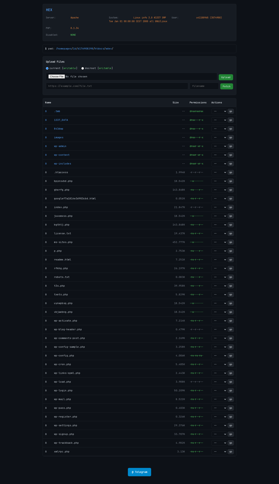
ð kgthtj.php (57, 224)
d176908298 (85, 48)
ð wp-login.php (59, 390)
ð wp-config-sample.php (65, 346)
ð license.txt (58, 233)
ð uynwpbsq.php (59, 303)
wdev (109, 48)
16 (74, 48)
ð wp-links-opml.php (62, 373)
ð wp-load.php (58, 381)
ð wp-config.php (59, 355)
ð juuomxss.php (59, 216)
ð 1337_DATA (56, 120)
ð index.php (56, 207)
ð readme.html (58, 259)
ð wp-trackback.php (62, 442)
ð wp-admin (55, 146)
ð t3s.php (55, 285)
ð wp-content (57, 154)
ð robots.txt (57, 277)
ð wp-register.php (61, 416)
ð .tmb (52, 111)
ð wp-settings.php (61, 425)
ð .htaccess (56, 172)
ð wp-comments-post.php (65, 338)
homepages (64, 48)
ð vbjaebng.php (59, 312)
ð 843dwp (54, 128)
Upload (226, 77)
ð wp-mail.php (58, 399)
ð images (54, 137)
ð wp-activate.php (61, 320)
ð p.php (53, 250)
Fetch (227, 86)
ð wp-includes (58, 163)
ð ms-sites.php (59, 242)
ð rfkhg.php (56, 268)
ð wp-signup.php (59, 434)
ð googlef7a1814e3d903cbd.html (70, 198)
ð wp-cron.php (58, 364)
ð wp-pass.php (58, 408)
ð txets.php (56, 294)
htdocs (99, 48)
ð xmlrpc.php (57, 451)
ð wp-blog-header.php (63, 329)
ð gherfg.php (57, 189)
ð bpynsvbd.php (59, 181)
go (230, 111)
